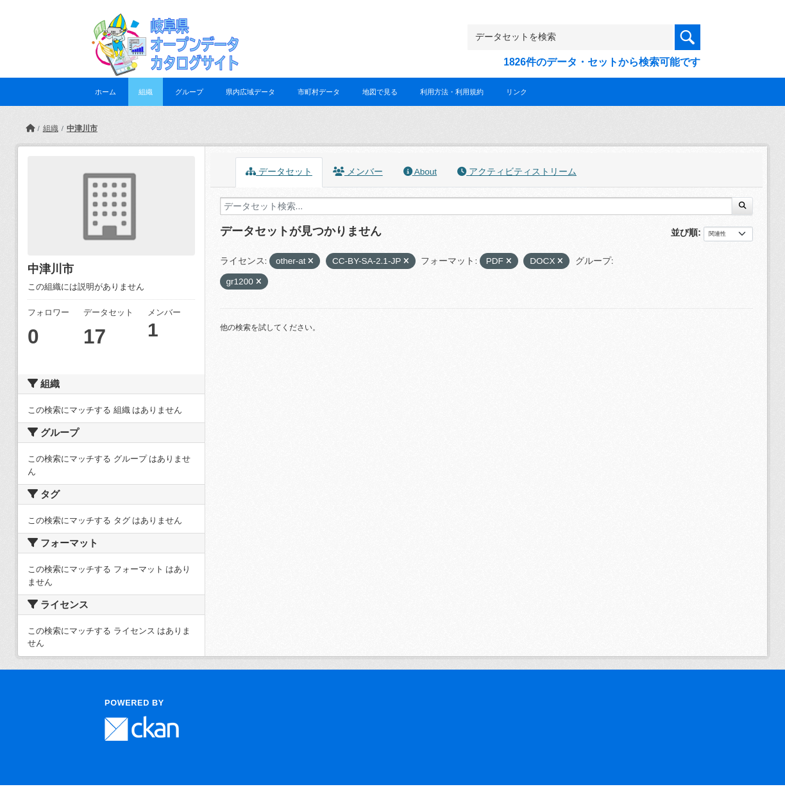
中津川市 (82, 128)
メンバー (358, 172)
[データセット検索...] (476, 206)
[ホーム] (30, 128)
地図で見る (380, 92)
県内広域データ (250, 92)
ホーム (105, 92)
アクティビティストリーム (517, 172)
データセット (279, 172)
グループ (189, 92)
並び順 (684, 232)
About (420, 172)
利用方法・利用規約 (452, 92)
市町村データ (319, 92)
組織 (146, 92)
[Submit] (742, 206)
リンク (516, 92)
